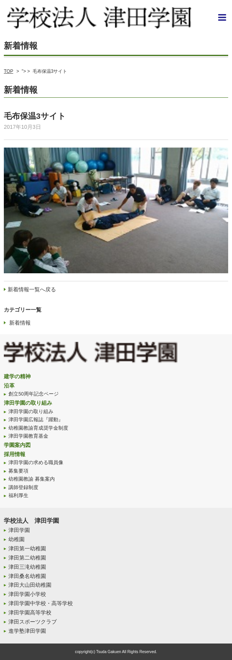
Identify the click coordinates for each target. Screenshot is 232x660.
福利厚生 (18, 495)
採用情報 (14, 454)
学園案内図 (17, 445)
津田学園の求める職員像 (35, 462)
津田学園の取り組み (28, 403)
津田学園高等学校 (29, 612)
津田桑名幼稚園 (27, 576)
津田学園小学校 (27, 594)
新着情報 (20, 323)
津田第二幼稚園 (27, 558)
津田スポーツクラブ (32, 622)
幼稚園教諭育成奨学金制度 (38, 428)
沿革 (9, 386)
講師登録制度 (23, 487)
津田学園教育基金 (28, 436)
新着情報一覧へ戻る (32, 289)
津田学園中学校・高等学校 (40, 603)
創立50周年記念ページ (33, 394)
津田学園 (19, 530)
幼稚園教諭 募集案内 (31, 479)
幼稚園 (16, 539)
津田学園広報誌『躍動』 (35, 419)
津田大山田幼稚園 (29, 585)
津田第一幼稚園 (27, 548)
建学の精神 (17, 376)
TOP (8, 71)
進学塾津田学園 (27, 631)
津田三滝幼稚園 (27, 567)
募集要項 (18, 471)
